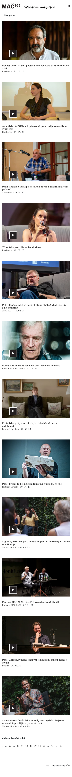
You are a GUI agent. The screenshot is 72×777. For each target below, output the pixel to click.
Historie (6, 487)
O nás (46, 766)
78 (52, 746)
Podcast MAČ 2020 (12, 605)
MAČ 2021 (7, 311)
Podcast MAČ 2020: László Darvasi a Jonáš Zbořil (30, 602)
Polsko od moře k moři (14, 369)
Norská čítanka (10, 547)
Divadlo (15, 487)
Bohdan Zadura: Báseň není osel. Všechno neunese (31, 365)
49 (31, 746)
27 (10, 746)
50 (35, 746)
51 (39, 746)
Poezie (5, 666)
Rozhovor (7, 71)
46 (18, 746)
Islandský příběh (10, 429)
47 (22, 746)
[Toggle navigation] (69, 6)
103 (60, 746)
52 (44, 746)
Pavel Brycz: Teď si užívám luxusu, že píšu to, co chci (32, 484)
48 (26, 746)
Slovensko (7, 192)
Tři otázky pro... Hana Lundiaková (22, 247)
